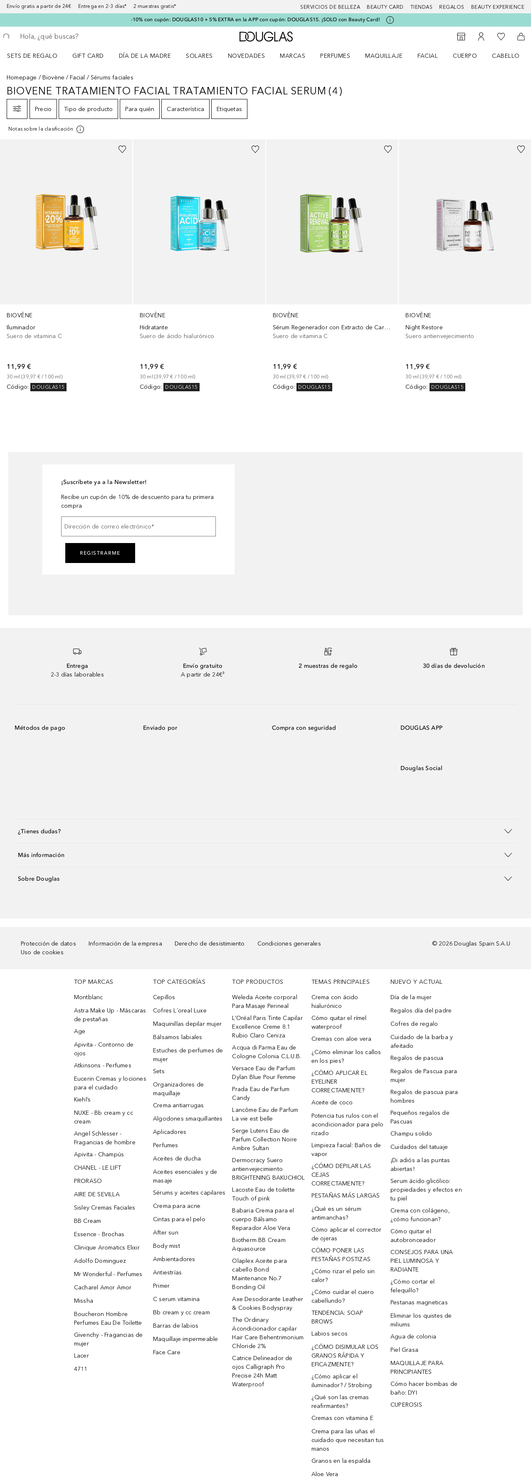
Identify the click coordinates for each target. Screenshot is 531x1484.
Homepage (22, 77)
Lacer (81, 1355)
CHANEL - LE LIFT (97, 1167)
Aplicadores (169, 1132)
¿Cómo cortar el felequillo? (412, 1286)
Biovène (53, 77)
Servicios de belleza (330, 7)
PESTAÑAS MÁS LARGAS (345, 1195)
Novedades (246, 55)
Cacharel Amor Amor (103, 1287)
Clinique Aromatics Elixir (107, 1247)
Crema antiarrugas (178, 1105)
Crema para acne (176, 1206)
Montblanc (88, 997)
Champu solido (411, 1133)
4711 (81, 1369)
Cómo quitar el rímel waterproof (339, 1022)
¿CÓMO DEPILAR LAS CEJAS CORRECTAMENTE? (341, 1175)
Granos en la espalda (341, 1460)
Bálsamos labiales (177, 1037)
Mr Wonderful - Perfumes (108, 1274)
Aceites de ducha (177, 1158)
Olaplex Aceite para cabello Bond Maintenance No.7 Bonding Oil (259, 1274)
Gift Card (88, 55)
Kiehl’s (82, 1099)
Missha (83, 1300)
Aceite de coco (332, 1102)
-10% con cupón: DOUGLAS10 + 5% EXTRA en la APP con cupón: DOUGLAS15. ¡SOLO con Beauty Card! (255, 19)
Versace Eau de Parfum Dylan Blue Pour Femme (264, 1073)
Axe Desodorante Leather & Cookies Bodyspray (267, 1303)
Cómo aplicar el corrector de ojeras (346, 1234)
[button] (265, 831)
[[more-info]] (46, 129)
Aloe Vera (324, 1474)
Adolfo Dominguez (100, 1260)
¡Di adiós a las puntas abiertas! (420, 1165)
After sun (165, 1232)
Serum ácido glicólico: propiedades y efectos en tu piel (426, 1190)
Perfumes (335, 55)
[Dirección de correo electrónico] (138, 526)
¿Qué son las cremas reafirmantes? (340, 1402)
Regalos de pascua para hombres (424, 1096)
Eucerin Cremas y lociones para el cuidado (110, 1083)
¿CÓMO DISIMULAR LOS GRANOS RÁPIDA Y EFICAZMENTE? (345, 1355)
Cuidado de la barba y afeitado (421, 1041)
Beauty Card (385, 7)
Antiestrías (167, 1272)
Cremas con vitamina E (342, 1418)
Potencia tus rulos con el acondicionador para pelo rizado (347, 1124)
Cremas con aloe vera (341, 1038)
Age (80, 1031)
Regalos (451, 7)
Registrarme (100, 553)
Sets (159, 1071)
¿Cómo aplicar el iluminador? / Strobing (341, 1381)
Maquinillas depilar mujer (187, 1023)
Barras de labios (175, 1325)
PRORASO (88, 1181)
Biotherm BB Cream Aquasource (258, 1244)
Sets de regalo (32, 55)
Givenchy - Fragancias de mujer (108, 1339)
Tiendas (421, 7)
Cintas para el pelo (179, 1219)
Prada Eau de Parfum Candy (260, 1093)
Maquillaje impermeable (185, 1339)
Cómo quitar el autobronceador (413, 1236)
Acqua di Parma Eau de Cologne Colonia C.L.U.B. (266, 1052)
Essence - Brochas (99, 1234)
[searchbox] (79, 36)
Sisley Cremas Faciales (104, 1207)
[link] (66, 265)
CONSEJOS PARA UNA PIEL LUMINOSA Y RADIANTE (421, 1261)
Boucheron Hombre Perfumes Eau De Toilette (108, 1318)
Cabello (506, 55)
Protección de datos (48, 943)
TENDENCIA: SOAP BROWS (337, 1317)
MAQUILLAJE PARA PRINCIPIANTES (416, 1367)
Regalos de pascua (416, 1058)
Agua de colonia (413, 1336)
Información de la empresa (125, 943)
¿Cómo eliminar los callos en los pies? (346, 1056)
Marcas (292, 55)
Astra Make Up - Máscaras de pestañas (110, 1015)
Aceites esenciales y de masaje (185, 1176)
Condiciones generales (289, 943)
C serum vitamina (176, 1299)
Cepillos (164, 997)
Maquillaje (384, 55)
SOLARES (199, 55)
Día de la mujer (411, 997)
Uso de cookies (42, 952)
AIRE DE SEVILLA (97, 1194)
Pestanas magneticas (419, 1302)
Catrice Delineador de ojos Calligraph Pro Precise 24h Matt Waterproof (262, 1371)
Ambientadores (174, 1259)
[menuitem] (37, 56)
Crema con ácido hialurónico (334, 1002)
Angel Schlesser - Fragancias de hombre (105, 1138)
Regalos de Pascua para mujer (423, 1076)
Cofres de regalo (414, 1023)
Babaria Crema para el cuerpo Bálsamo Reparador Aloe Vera (263, 1219)
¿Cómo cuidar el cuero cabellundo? (342, 1296)
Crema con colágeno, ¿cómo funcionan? (420, 1215)
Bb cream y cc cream (181, 1312)
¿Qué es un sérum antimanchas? (336, 1213)
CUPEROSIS (406, 1404)
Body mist (166, 1245)
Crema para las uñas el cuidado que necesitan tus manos (347, 1440)
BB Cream (87, 1221)
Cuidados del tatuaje (419, 1147)
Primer (161, 1285)
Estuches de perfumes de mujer (188, 1055)
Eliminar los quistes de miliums (421, 1320)
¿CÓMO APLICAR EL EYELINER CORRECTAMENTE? (339, 1081)
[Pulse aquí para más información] (390, 20)
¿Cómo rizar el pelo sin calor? (343, 1276)
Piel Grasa (404, 1349)
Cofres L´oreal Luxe (180, 1010)
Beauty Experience (498, 7)
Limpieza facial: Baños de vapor (346, 1150)
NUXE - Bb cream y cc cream (103, 1117)
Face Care (166, 1352)
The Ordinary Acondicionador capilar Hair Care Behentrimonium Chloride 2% (268, 1333)
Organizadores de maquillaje (178, 1089)
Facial (427, 55)
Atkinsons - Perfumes (102, 1065)
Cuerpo (465, 55)
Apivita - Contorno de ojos (103, 1049)
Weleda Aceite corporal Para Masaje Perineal (264, 1002)
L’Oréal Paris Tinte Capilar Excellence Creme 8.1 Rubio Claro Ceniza (267, 1027)
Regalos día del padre (421, 1010)
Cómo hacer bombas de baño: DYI (423, 1388)
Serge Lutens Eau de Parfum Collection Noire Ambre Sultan (264, 1139)
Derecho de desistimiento (210, 943)
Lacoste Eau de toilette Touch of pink (263, 1194)
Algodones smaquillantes (188, 1118)
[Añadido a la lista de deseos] (122, 149)
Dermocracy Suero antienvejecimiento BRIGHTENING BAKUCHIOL (268, 1169)
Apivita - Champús (99, 1154)
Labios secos (329, 1333)
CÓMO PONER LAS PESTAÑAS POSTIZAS (340, 1255)
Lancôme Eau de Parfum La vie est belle (265, 1114)
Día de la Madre (145, 55)
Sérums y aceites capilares (189, 1192)
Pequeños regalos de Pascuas (419, 1117)
